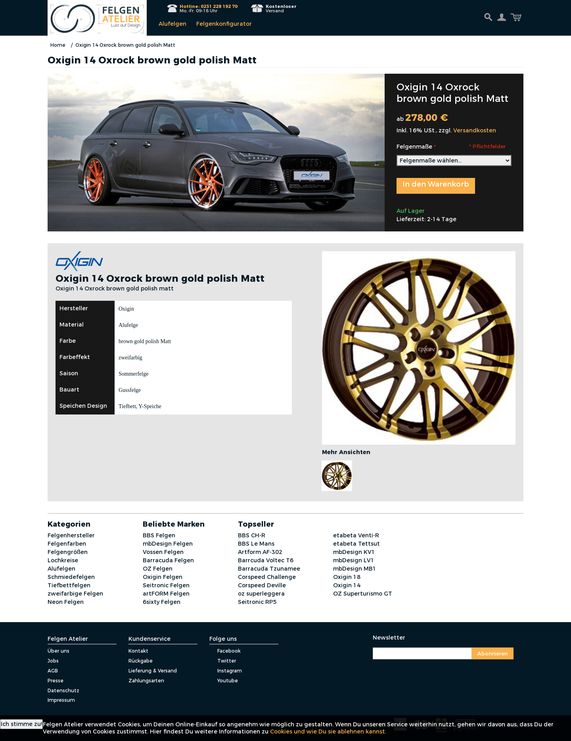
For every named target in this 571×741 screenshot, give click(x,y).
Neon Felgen (66, 601)
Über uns (58, 651)
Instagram (225, 671)
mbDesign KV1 (354, 552)
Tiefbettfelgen (69, 585)
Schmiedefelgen (71, 577)
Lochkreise (63, 560)
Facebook (225, 651)
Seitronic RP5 (257, 601)
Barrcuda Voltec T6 (265, 560)
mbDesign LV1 (353, 560)
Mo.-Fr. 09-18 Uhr (209, 8)
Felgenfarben (67, 543)
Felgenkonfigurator (224, 23)
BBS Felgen (159, 535)
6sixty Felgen (161, 601)
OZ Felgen (157, 568)
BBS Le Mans (256, 543)
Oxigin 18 (346, 577)
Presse (55, 681)
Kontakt (138, 651)
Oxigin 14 (346, 585)
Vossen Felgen (163, 552)
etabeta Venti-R (356, 535)
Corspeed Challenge (267, 577)
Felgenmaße (414, 146)
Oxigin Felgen (162, 577)
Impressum (61, 700)
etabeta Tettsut (356, 543)
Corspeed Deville (262, 585)
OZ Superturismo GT (362, 593)
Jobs (53, 661)
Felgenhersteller (71, 535)
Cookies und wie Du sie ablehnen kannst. (328, 731)
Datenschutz (63, 690)
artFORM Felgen (166, 593)
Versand (281, 8)
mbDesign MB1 (354, 568)
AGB (53, 671)
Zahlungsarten (146, 681)
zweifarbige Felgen (75, 593)
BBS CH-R (251, 535)
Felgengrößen (68, 552)
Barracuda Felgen (168, 560)
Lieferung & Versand (152, 671)
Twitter (222, 661)
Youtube (223, 681)
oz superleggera (261, 593)
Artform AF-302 (260, 552)
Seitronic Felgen (166, 585)
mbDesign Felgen (168, 543)
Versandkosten (474, 130)
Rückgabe (140, 661)
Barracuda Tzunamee (269, 568)
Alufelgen (172, 23)
